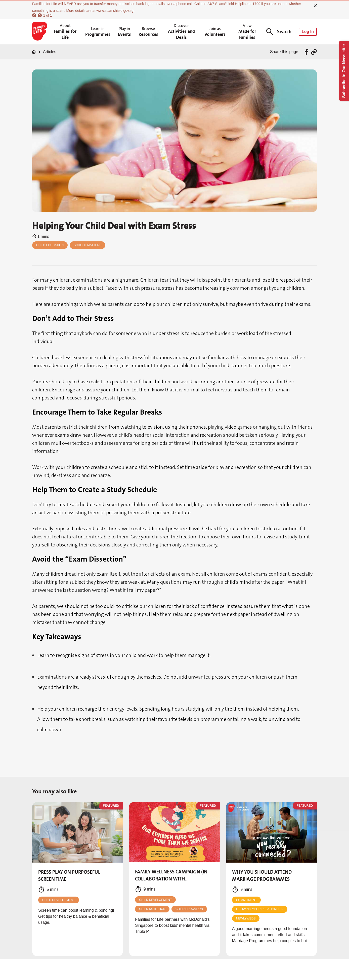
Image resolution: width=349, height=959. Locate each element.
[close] (315, 5)
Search (278, 31)
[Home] (34, 52)
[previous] (34, 15)
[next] (40, 15)
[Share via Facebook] (307, 52)
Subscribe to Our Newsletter (344, 71)
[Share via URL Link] (314, 52)
